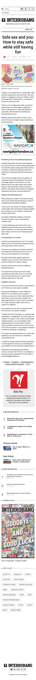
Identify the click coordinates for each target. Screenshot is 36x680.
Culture (14, 57)
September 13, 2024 (25, 57)
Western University (25, 588)
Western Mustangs (9, 599)
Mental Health (15, 614)
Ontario (29, 609)
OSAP (5, 594)
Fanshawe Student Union (11, 604)
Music (5, 614)
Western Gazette (8, 609)
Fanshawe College (9, 588)
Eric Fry (8, 57)
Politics (27, 578)
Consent (6, 363)
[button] (28, 29)
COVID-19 (6, 578)
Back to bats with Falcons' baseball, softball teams (22, 462)
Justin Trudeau (19, 583)
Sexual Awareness (27, 363)
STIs (27, 365)
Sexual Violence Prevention (15, 365)
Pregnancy (15, 363)
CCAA (29, 599)
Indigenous (17, 578)
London (20, 609)
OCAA (22, 599)
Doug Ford (6, 583)
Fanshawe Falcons (17, 594)
